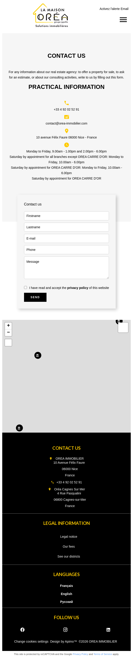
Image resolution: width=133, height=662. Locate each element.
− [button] (8, 332)
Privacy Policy (80, 654)
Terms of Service (102, 654)
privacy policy (77, 288)
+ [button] (8, 326)
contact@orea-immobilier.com (66, 123)
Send (35, 297)
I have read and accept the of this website (69, 288)
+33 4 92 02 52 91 (66, 109)
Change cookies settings (31, 641)
